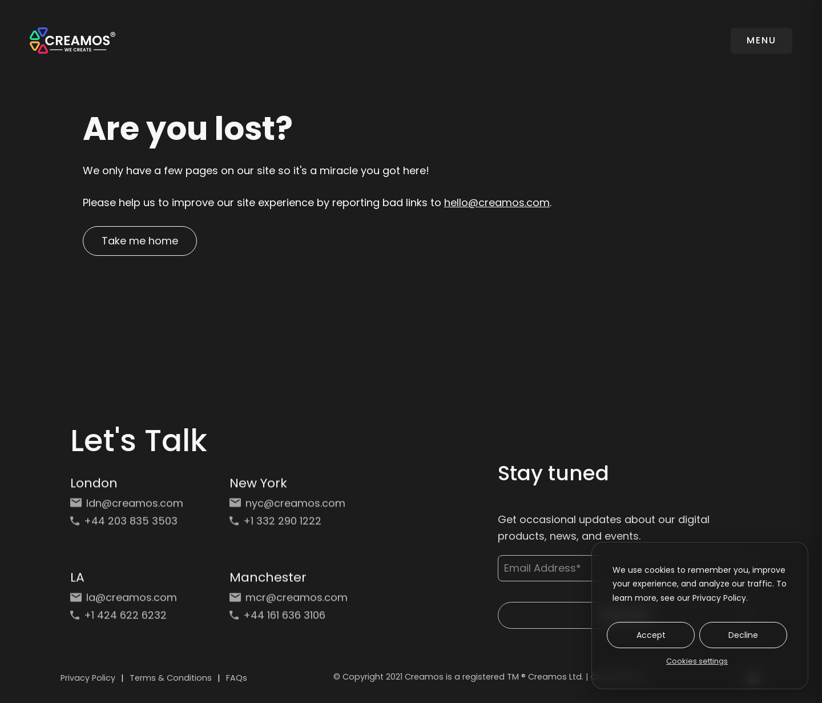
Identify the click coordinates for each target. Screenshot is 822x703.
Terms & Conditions (171, 678)
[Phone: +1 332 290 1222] (288, 524)
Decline (743, 635)
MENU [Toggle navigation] (761, 40)
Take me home (140, 241)
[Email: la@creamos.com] (129, 601)
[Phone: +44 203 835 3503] (129, 524)
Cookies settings (697, 661)
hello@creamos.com (497, 202)
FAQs (236, 678)
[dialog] (699, 615)
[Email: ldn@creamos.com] (129, 507)
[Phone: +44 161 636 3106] (288, 619)
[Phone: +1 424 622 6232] (129, 619)
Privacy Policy (88, 678)
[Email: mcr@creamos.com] (288, 601)
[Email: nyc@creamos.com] (288, 507)
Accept (651, 635)
